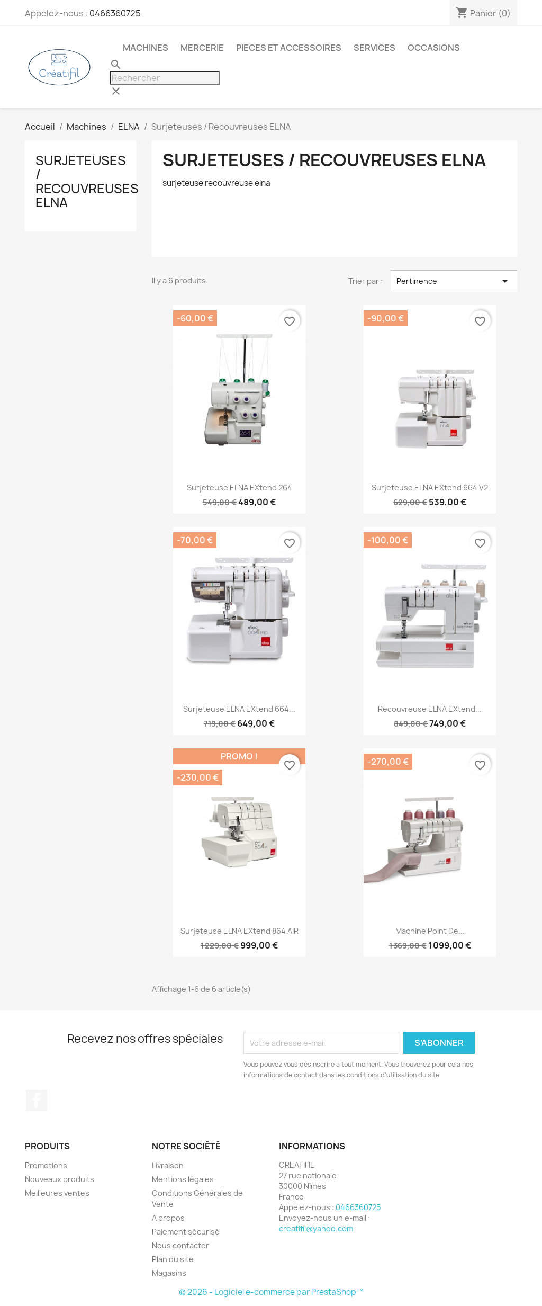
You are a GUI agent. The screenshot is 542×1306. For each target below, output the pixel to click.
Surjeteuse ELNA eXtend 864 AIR (239, 931)
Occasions (434, 47)
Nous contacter (180, 1245)
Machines (145, 47)
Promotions (46, 1165)
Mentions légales (183, 1179)
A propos (168, 1218)
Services (374, 47)
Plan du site (173, 1259)
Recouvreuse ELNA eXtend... (430, 709)
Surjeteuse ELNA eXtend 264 (239, 487)
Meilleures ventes (57, 1193)
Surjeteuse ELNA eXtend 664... (239, 709)
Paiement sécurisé (186, 1232)
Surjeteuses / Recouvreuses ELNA (87, 181)
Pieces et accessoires (288, 47)
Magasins (169, 1273)
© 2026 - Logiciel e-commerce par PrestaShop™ (271, 1292)
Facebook (36, 1100)
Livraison (168, 1165)
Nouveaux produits (59, 1179)
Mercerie (202, 47)
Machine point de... (430, 931)
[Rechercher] (165, 78)
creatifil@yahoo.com (316, 1228)
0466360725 (115, 13)
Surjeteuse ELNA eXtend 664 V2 (430, 487)
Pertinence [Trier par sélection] (453, 281)
